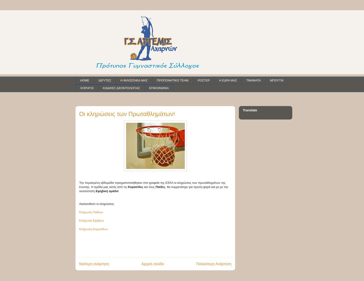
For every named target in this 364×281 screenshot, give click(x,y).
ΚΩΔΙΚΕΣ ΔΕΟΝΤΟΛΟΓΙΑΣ (121, 88)
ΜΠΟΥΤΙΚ (277, 80)
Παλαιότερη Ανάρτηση (213, 264)
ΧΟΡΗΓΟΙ (87, 88)
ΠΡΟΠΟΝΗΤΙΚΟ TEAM (172, 80)
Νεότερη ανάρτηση (94, 264)
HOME (84, 80)
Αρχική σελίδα (152, 264)
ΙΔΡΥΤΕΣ (105, 80)
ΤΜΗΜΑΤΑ (253, 80)
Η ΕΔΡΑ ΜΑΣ (228, 80)
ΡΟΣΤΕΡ (204, 80)
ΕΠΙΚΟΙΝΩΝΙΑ (159, 88)
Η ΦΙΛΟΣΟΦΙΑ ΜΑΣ (134, 80)
